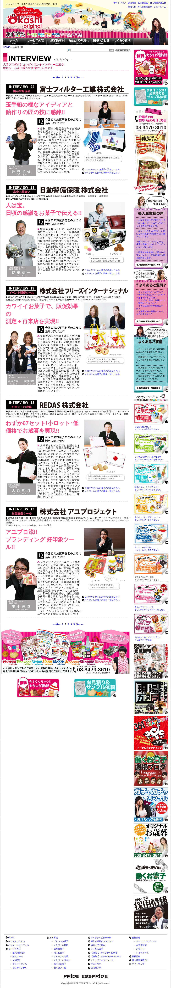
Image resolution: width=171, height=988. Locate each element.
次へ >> (79, 77)
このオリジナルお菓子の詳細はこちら (102, 169)
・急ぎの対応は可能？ (146, 297)
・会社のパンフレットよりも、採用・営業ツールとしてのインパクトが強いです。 (150, 244)
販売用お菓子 (19, 953)
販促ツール (18, 956)
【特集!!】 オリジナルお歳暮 (104, 953)
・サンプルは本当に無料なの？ (150, 300)
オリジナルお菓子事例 (101, 937)
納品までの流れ (98, 945)
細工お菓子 (59, 953)
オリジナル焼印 (61, 945)
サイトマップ (120, 3)
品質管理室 (143, 3)
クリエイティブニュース (102, 960)
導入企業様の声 (145, 7)
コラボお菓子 (60, 964)
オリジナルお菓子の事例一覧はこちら (102, 172)
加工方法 (53, 937)
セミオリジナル (20, 968)
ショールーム (160, 7)
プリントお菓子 (61, 941)
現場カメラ (96, 968)
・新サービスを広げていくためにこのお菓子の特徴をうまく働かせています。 (150, 234)
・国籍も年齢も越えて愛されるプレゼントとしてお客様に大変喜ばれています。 (150, 255)
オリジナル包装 (61, 956)
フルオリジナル (20, 964)
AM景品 (16, 960)
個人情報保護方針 (158, 3)
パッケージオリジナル (18, 945)
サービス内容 (14, 949)
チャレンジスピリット (146, 941)
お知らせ (132, 7)
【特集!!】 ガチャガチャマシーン (106, 956)
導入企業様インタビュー (102, 941)
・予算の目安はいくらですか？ (150, 294)
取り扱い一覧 (60, 968)
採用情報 (136, 956)
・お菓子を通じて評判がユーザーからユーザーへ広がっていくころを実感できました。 (150, 223)
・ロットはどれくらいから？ (149, 292)
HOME (11, 937)
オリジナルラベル (62, 960)
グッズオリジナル (16, 941)
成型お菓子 (59, 949)
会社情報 (132, 3)
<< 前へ (56, 77)
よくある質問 (97, 949)
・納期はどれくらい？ (146, 303)
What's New (96, 964)
